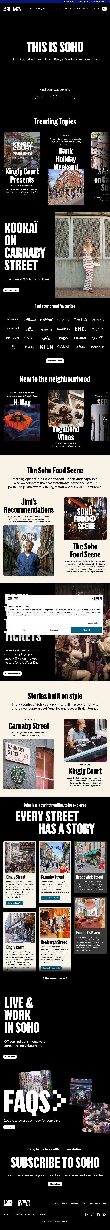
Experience (52, 9)
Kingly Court (85, 771)
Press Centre (94, 1203)
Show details (93, 623)
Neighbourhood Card (78, 1203)
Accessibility (43, 1214)
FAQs (104, 1203)
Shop (41, 9)
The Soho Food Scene (85, 550)
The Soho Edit (79, 9)
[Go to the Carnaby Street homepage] (17, 9)
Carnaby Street (93, 9)
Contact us (55, 1203)
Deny (24, 630)
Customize (55, 630)
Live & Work (66, 9)
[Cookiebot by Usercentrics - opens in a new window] (92, 598)
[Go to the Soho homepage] (6, 9)
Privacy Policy (7, 1214)
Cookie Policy (19, 1214)
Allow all (86, 630)
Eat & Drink (31, 9)
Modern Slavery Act (31, 1214)
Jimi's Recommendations (29, 505)
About (64, 1203)
